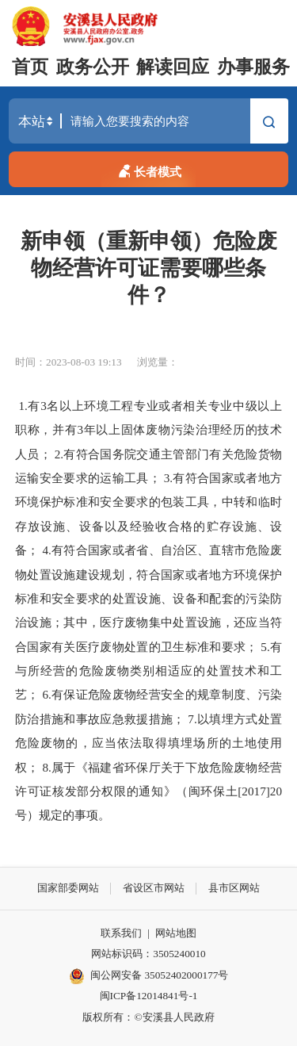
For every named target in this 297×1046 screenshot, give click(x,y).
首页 (30, 67)
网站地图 (175, 933)
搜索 (268, 123)
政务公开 (92, 67)
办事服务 (253, 67)
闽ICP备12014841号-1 (149, 996)
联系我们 (121, 933)
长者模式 (148, 169)
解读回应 (172, 67)
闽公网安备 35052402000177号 (149, 976)
